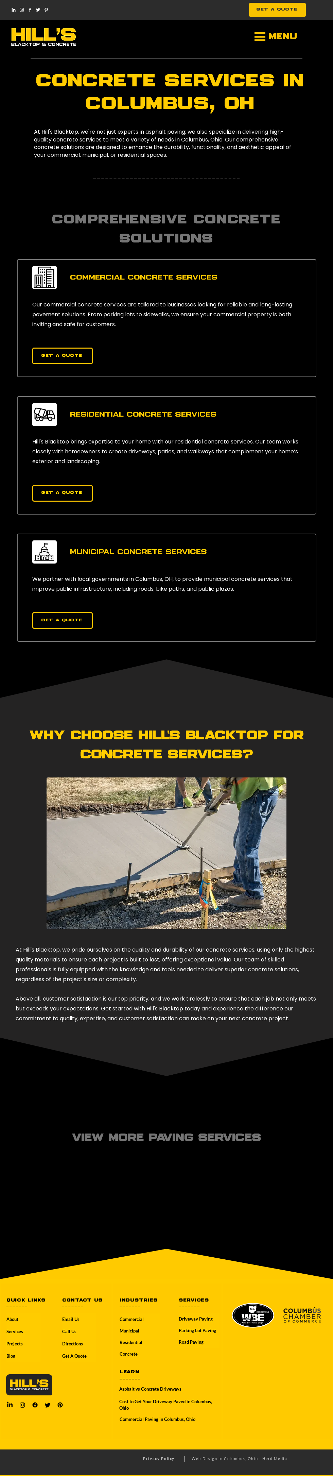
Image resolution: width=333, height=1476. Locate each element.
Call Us (69, 1331)
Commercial (132, 1319)
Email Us (71, 1319)
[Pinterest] (46, 10)
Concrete (129, 1354)
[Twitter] (38, 10)
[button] (260, 36)
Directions (72, 1343)
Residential (131, 1342)
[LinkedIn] (13, 10)
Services (14, 1331)
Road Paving (191, 1342)
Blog (10, 1356)
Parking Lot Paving (197, 1330)
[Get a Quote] (62, 356)
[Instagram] (21, 10)
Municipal (129, 1331)
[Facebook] (30, 10)
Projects (14, 1343)
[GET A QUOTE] (277, 10)
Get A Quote (74, 1356)
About (12, 1319)
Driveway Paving (196, 1319)
